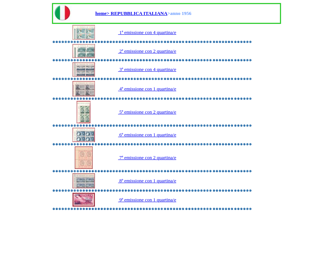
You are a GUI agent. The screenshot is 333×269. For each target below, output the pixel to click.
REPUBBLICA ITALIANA (139, 13)
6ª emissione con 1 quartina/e (147, 134)
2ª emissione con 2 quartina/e (147, 51)
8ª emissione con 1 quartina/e (147, 180)
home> (103, 13)
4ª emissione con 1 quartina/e (147, 89)
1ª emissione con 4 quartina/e (147, 32)
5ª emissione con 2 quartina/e (147, 112)
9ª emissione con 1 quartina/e (147, 199)
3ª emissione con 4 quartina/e (147, 69)
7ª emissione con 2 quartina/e (147, 157)
